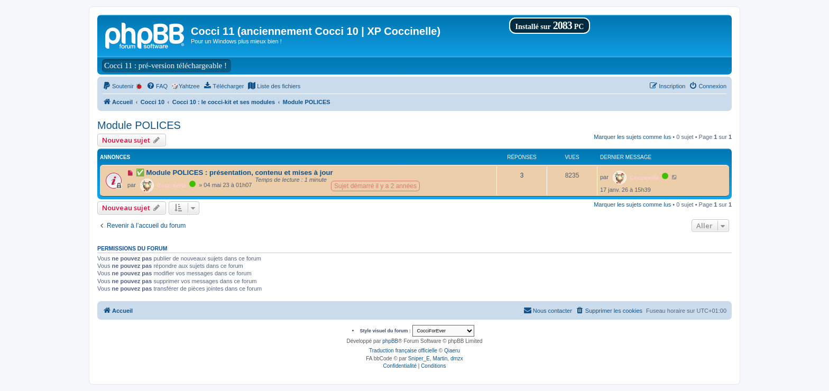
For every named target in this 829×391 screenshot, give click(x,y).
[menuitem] (123, 86)
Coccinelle (171, 185)
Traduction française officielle (403, 350)
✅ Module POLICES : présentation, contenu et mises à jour (234, 172)
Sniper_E (419, 358)
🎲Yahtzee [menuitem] (185, 86)
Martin (440, 358)
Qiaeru (452, 350)
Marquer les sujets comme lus (632, 137)
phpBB (390, 341)
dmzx (456, 358)
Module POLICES (139, 125)
